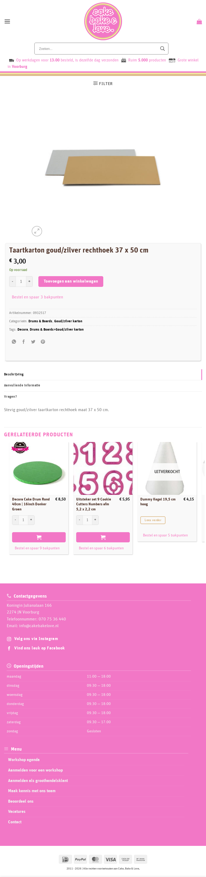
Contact (14, 822)
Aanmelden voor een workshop (35, 770)
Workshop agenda (24, 760)
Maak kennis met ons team (32, 791)
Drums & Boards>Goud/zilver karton (57, 329)
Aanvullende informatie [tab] (22, 385)
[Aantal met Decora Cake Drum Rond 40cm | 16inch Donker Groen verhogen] (31, 520)
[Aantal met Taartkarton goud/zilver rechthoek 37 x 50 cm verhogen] (29, 281)
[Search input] (97, 48)
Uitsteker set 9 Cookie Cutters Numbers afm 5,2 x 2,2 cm (93, 504)
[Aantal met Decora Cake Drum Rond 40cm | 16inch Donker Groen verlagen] (15, 520)
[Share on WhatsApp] (14, 342)
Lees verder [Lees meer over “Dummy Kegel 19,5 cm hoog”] (153, 520)
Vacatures (16, 811)
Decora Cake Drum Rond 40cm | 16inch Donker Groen (31, 504)
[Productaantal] (21, 281)
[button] (7, 21)
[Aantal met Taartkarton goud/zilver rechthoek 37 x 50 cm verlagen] (12, 281)
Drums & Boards (40, 321)
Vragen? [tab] (10, 397)
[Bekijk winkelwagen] (198, 21)
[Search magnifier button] (163, 49)
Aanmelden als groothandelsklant (38, 781)
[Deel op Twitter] (33, 342)
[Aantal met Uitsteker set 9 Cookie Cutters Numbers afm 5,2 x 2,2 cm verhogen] (95, 520)
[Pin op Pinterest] (43, 342)
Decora (22, 329)
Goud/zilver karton (68, 321)
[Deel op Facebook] (23, 342)
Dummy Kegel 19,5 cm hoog (158, 502)
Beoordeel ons (21, 801)
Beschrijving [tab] (14, 374)
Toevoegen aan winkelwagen (71, 281)
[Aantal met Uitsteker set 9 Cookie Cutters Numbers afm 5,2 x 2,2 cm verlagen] (79, 520)
